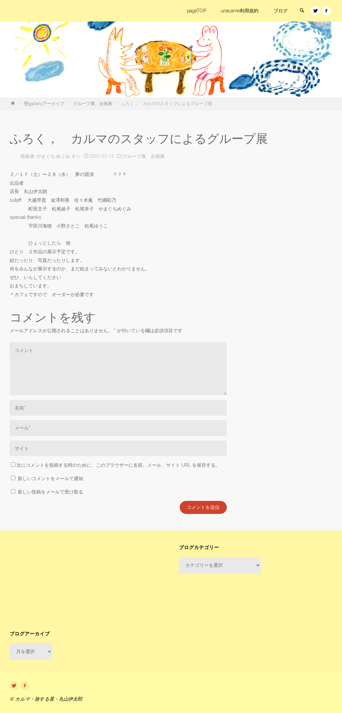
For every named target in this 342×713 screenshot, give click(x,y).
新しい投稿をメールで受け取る (50, 492)
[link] (301, 11)
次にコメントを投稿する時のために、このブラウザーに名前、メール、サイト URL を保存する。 (115, 465)
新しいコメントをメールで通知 (50, 478)
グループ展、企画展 (92, 103)
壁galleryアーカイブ (44, 103)
